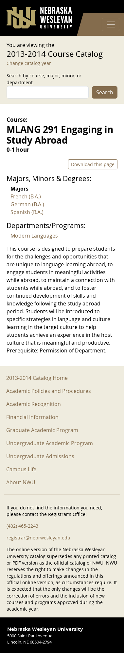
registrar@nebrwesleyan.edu (38, 538)
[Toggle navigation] (111, 24)
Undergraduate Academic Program (49, 443)
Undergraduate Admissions (40, 456)
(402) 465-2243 (22, 526)
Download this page (93, 164)
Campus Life (21, 469)
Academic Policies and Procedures (48, 391)
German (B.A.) (27, 204)
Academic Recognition (33, 404)
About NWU (20, 482)
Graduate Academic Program (42, 430)
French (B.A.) (25, 196)
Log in (108, 7)
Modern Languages (34, 235)
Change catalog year (29, 63)
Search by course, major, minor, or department (44, 79)
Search (104, 92)
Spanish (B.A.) (27, 212)
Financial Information (32, 417)
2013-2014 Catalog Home (37, 377)
